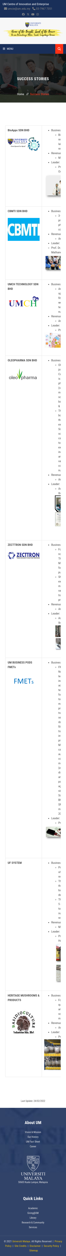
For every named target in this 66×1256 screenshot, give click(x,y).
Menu (8, 48)
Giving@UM (33, 1213)
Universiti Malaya (21, 1241)
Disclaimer (35, 1246)
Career (33, 1146)
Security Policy (51, 1246)
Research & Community (33, 1222)
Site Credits (20, 1246)
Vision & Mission (33, 1132)
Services (33, 1227)
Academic (33, 1208)
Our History (32, 1136)
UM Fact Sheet (33, 1141)
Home (20, 94)
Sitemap (33, 1250)
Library (33, 1217)
